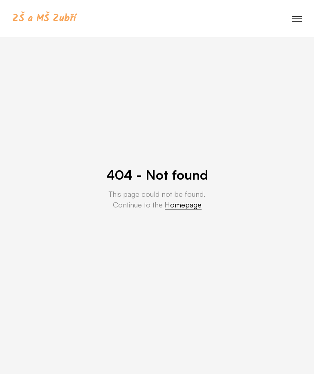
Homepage (183, 204)
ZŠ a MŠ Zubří (44, 19)
